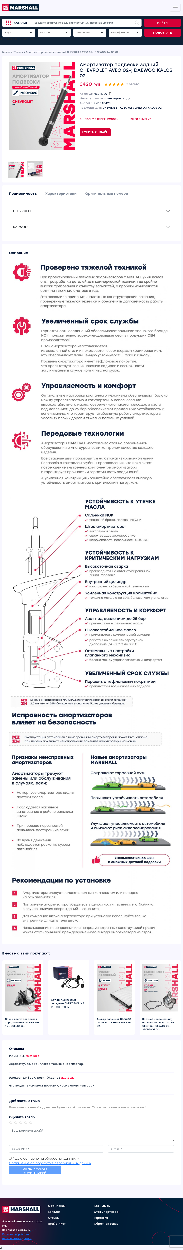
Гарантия (101, 1218)
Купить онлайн (95, 132)
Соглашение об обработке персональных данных (50, 1163)
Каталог (21, 23)
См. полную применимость (99, 119)
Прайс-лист (57, 1224)
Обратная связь (106, 1224)
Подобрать (162, 33)
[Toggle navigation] (175, 8)
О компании (56, 1206)
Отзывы (53, 1218)
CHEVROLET (22, 211)
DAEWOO (20, 227)
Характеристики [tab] (61, 194)
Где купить (102, 1206)
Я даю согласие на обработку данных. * (45, 1158)
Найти (162, 23)
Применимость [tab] (23, 194)
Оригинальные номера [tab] (106, 194)
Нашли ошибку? (140, 119)
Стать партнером (107, 1212)
